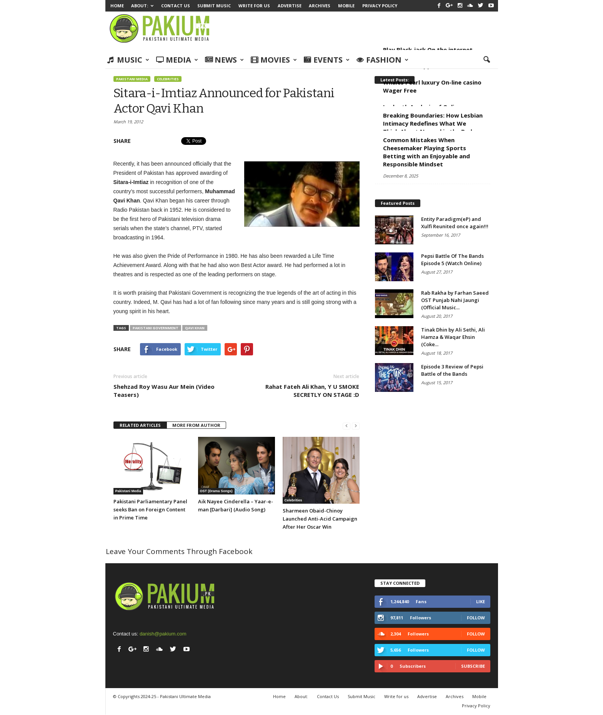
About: (142, 5)
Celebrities (168, 78)
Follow (476, 617)
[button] (486, 59)
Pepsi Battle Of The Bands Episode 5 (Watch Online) (452, 259)
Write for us (254, 5)
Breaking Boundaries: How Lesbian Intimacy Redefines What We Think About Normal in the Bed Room (433, 127)
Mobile (346, 5)
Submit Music (214, 5)
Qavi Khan (195, 327)
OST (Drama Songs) (216, 491)
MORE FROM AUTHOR (196, 425)
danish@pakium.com (163, 634)
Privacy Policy (379, 5)
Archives (319, 5)
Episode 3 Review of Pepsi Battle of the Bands (452, 370)
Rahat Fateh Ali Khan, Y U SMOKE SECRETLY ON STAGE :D (312, 390)
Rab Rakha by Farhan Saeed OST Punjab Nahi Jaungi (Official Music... (455, 300)
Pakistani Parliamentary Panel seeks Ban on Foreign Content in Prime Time (150, 509)
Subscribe (473, 666)
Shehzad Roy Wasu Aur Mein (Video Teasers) (164, 390)
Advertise (290, 5)
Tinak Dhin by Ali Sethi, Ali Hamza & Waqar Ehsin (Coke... (453, 337)
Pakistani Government (155, 327)
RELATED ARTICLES (140, 425)
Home (117, 5)
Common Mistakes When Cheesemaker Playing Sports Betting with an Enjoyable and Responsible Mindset (426, 152)
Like (480, 601)
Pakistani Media (132, 78)
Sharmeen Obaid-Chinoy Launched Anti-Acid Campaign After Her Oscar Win (320, 518)
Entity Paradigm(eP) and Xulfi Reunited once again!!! (454, 223)
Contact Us (175, 5)
